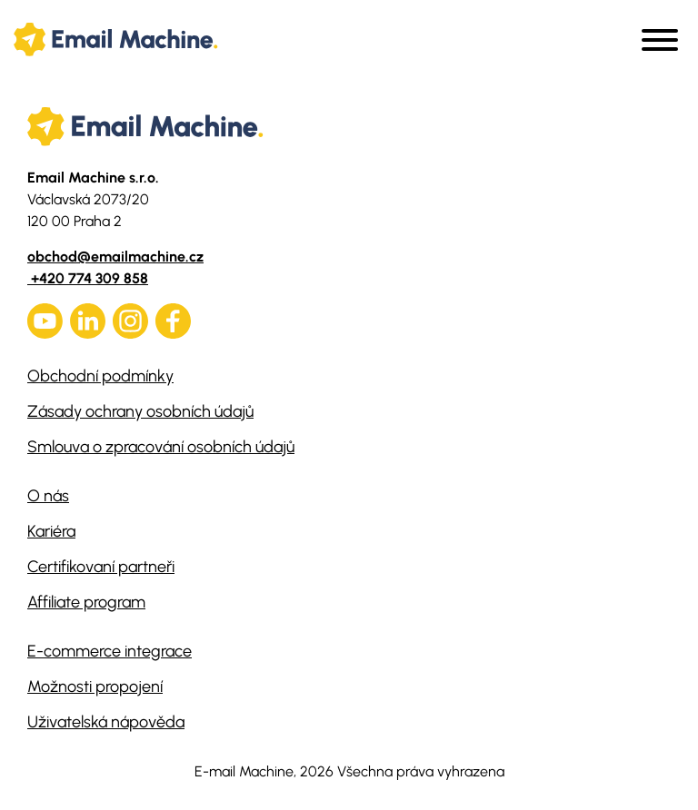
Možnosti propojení (95, 686)
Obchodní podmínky (100, 376)
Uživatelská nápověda (105, 722)
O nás (48, 496)
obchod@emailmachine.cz (115, 256)
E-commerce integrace (109, 651)
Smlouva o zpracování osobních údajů (160, 447)
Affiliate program (86, 602)
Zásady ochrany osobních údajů (140, 411)
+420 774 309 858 (87, 278)
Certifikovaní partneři (100, 567)
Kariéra (51, 531)
